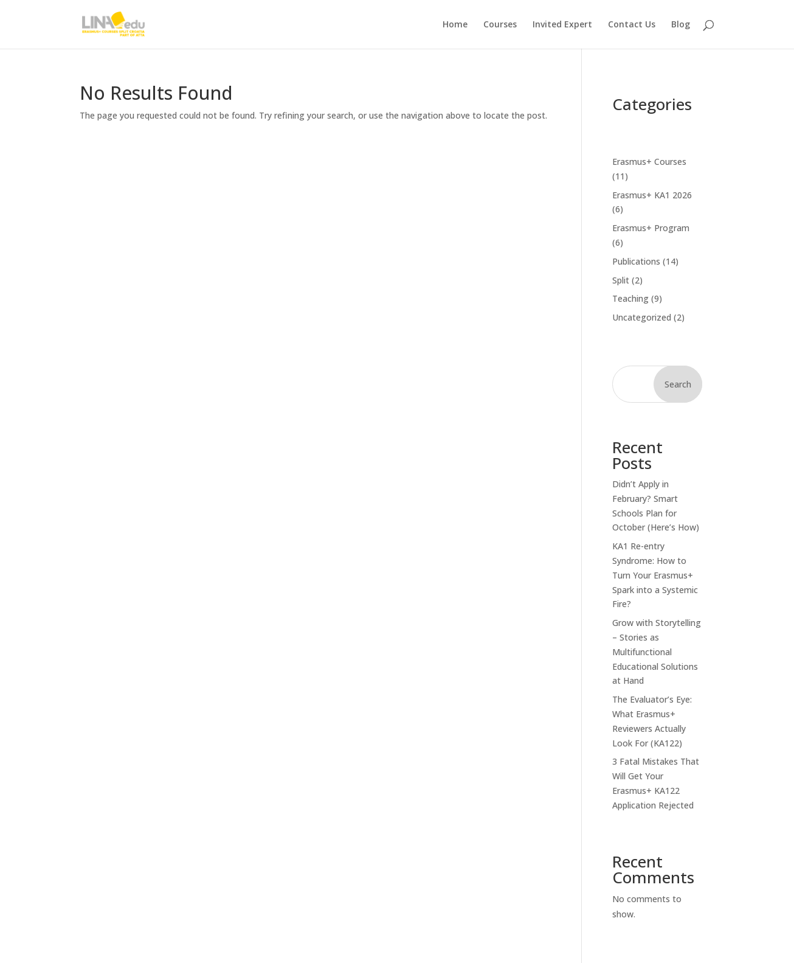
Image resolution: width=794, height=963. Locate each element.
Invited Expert (562, 25)
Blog (680, 25)
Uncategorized (641, 317)
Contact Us (631, 25)
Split (620, 280)
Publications (636, 261)
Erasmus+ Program (650, 228)
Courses (500, 25)
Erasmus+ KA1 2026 (652, 195)
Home (455, 25)
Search (678, 384)
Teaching (630, 298)
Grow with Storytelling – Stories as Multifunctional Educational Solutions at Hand (656, 651)
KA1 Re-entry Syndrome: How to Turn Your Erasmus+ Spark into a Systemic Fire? (655, 575)
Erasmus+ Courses (649, 161)
